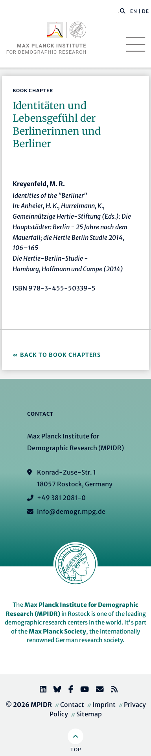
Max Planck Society (57, 631)
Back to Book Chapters (60, 354)
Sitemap (89, 714)
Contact (72, 705)
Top (75, 749)
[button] (122, 11)
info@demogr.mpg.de (71, 511)
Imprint (104, 705)
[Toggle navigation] (135, 44)
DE (145, 11)
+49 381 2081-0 (61, 498)
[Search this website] (118, 11)
